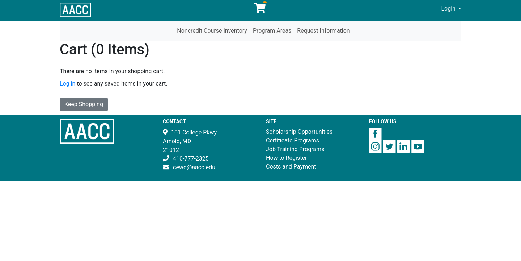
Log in (67, 83)
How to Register (286, 157)
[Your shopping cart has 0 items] (260, 10)
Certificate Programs (292, 140)
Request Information (323, 30)
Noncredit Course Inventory (212, 30)
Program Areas (272, 30)
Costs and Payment (291, 166)
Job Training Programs (295, 149)
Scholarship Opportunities (299, 131)
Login (449, 8)
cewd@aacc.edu (194, 167)
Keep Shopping (83, 104)
